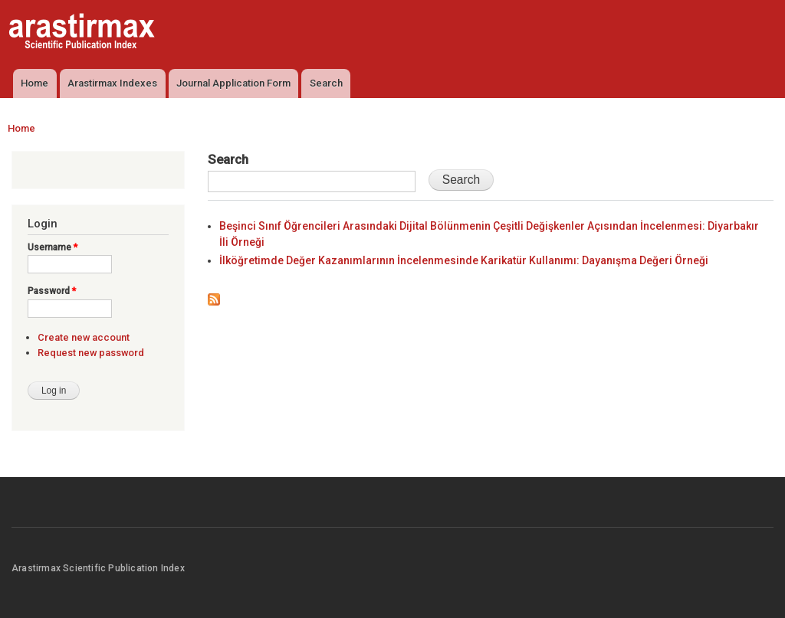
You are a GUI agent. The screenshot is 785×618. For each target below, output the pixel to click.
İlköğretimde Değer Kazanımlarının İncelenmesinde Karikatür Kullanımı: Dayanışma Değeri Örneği (463, 260)
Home (34, 83)
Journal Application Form (233, 83)
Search (326, 83)
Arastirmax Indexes (112, 83)
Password (52, 291)
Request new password (91, 352)
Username (52, 247)
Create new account (84, 337)
